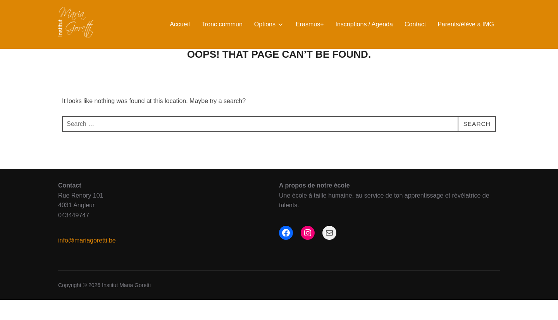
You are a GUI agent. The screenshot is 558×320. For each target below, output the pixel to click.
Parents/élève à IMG (465, 24)
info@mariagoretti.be (87, 260)
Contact (415, 24)
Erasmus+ (310, 24)
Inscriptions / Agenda (364, 24)
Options (269, 24)
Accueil (180, 24)
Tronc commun (222, 24)
